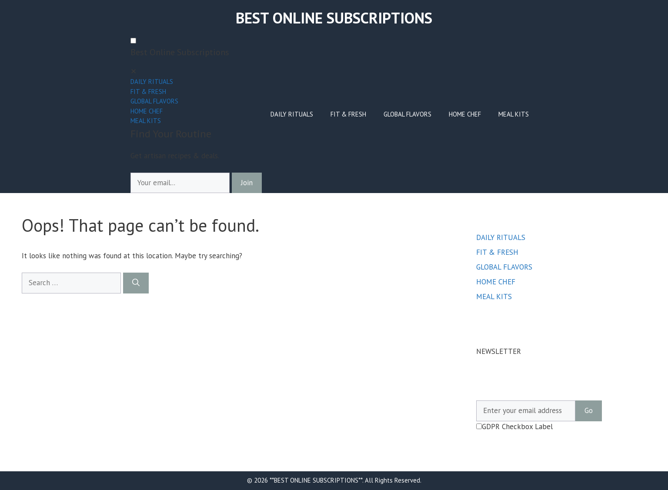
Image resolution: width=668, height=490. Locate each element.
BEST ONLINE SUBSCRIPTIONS (334, 18)
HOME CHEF (146, 111)
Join (247, 182)
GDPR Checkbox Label (514, 426)
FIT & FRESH (148, 91)
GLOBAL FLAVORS (154, 101)
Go (588, 410)
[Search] (136, 283)
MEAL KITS (145, 121)
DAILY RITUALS (151, 81)
